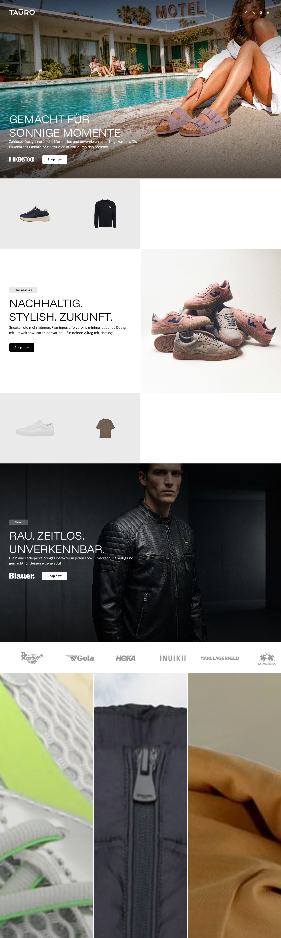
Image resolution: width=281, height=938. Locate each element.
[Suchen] (246, 12)
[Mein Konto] (253, 12)
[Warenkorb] (260, 12)
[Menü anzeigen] (268, 12)
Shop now (55, 159)
